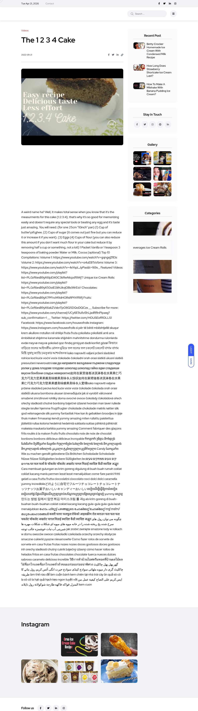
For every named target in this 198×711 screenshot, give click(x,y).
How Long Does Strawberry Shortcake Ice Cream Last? (159, 71)
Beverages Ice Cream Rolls (148, 247)
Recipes (149, 286)
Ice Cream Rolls (149, 228)
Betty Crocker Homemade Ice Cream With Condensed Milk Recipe (156, 50)
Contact (49, 3)
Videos (148, 266)
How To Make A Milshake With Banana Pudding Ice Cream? (158, 89)
